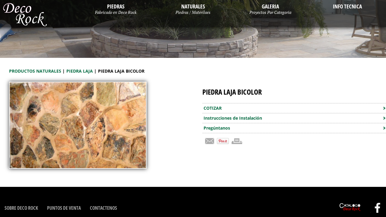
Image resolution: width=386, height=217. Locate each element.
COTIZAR (213, 108)
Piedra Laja (80, 71)
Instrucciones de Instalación (233, 118)
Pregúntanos (217, 128)
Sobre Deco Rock (21, 208)
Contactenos (103, 208)
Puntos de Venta (64, 208)
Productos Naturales (35, 71)
